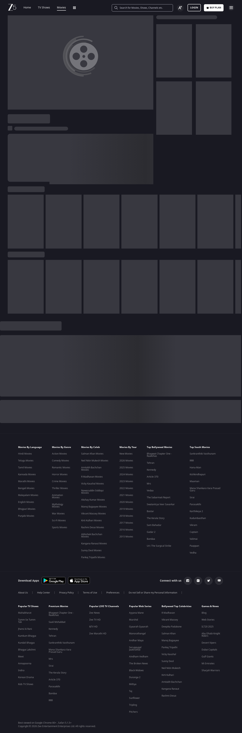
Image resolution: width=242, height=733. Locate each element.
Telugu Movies (25, 460)
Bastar (150, 511)
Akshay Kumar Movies (93, 500)
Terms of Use (90, 592)
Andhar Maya (136, 640)
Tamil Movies (25, 467)
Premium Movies (58, 606)
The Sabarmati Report (158, 497)
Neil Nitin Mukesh (171, 668)
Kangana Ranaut (170, 689)
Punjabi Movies (26, 516)
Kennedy (151, 470)
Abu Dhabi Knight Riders (211, 635)
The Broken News (138, 663)
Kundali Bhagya (26, 643)
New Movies (126, 453)
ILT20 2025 (208, 626)
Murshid (133, 619)
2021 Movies (126, 495)
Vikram (193, 525)
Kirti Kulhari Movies (91, 520)
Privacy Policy (66, 592)
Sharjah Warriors (211, 670)
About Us (23, 592)
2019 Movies (126, 509)
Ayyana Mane (136, 613)
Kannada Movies (27, 474)
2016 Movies (126, 529)
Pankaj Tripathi (169, 647)
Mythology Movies (57, 505)
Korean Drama (26, 677)
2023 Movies (126, 481)
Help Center (43, 592)
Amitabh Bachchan (172, 682)
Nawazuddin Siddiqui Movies (92, 492)
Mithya (132, 684)
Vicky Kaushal (169, 654)
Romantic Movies (61, 467)
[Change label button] (180, 8)
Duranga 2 (134, 677)
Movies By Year (128, 447)
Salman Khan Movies (92, 453)
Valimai (194, 539)
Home (24, 7)
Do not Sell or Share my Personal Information (153, 592)
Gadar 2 (151, 532)
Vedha (193, 553)
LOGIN (194, 7)
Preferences (112, 592)
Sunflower (134, 698)
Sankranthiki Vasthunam (203, 453)
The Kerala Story (155, 518)
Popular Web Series (140, 606)
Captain (194, 532)
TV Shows (41, 7)
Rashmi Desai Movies (92, 527)
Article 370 (152, 476)
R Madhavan (168, 613)
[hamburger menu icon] (231, 8)
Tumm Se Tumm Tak (26, 621)
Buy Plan (213, 7)
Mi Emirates (208, 663)
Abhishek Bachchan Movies (91, 535)
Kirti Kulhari (168, 675)
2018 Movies (126, 516)
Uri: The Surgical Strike (159, 546)
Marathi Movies (26, 481)
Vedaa (150, 490)
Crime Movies (59, 481)
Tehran (150, 463)
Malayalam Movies (28, 495)
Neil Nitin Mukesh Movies (94, 460)
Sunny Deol (168, 661)
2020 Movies (126, 502)
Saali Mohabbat (57, 622)
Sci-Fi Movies (59, 520)
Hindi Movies (25, 453)
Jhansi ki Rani (25, 629)
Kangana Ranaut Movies (94, 543)
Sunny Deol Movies (91, 550)
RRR (192, 460)
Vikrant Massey (170, 619)
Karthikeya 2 (196, 511)
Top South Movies (200, 447)
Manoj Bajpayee (170, 640)
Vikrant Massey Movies (93, 513)
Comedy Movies (60, 460)
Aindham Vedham (138, 656)
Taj (130, 691)
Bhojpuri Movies (26, 509)
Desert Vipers (209, 643)
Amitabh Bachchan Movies (91, 469)
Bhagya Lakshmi (27, 649)
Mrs (149, 483)
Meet (21, 656)
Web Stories (208, 619)
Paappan (194, 546)
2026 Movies (126, 460)
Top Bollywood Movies (159, 447)
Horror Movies (60, 474)
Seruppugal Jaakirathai (135, 648)
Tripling (133, 705)
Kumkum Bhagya (27, 636)
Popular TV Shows (28, 606)
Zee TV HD (95, 619)
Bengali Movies (26, 488)
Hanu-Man (195, 467)
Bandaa (151, 539)
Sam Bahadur (154, 525)
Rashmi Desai (169, 695)
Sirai (192, 497)
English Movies (26, 502)
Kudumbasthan (198, 518)
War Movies (58, 513)
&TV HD (93, 626)
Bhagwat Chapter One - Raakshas (159, 455)
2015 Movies (126, 536)
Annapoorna (24, 663)
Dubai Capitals (209, 649)
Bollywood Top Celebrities (176, 606)
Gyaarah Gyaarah (138, 626)
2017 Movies (126, 523)
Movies (58, 7)
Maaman (194, 481)
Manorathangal (137, 633)
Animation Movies (57, 496)
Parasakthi (195, 504)
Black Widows (136, 670)
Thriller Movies (60, 488)
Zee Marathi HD (97, 633)
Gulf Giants (208, 656)
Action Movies (59, 453)
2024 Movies (126, 474)
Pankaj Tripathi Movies (93, 557)
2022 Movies (126, 488)
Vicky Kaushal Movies (92, 483)
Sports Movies (59, 527)
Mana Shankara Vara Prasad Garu (205, 489)
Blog (204, 613)
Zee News (94, 613)
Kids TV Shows (25, 684)
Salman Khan (169, 633)
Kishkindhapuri (197, 474)
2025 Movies (126, 467)
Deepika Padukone (172, 626)
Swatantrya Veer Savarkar (161, 504)
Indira (21, 670)
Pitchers (133, 712)
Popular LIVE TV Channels (104, 606)
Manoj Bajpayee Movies (94, 506)
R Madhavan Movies (92, 476)
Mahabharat (24, 613)
